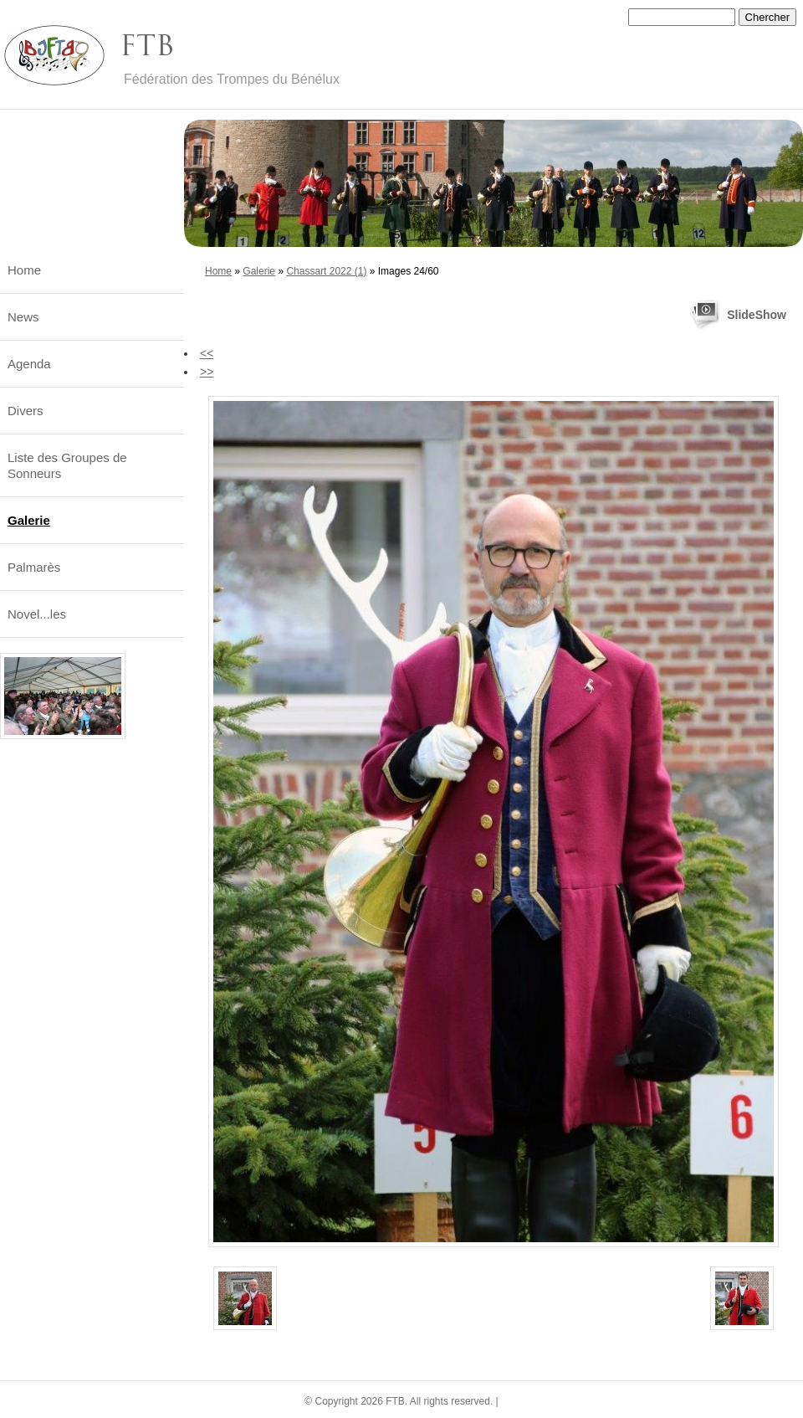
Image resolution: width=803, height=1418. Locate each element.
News (23, 317)
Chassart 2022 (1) (326, 271)
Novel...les (37, 614)
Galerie (259, 271)
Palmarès (34, 567)
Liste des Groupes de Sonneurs (67, 465)
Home (218, 271)
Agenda (29, 364)
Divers (25, 410)
